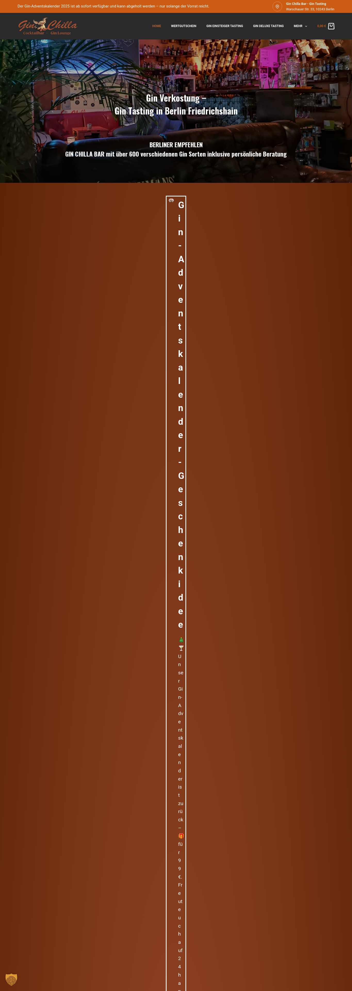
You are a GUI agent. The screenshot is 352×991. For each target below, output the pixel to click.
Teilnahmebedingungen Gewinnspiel (209, 959)
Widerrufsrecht (113, 959)
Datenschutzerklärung (74, 959)
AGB (21, 959)
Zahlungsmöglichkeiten (154, 959)
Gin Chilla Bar (57, 550)
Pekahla (279, 529)
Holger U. (207, 529)
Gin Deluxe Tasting (268, 26)
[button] (11, 979)
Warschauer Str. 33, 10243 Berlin (310, 9)
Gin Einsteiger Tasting (224, 26)
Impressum (39, 959)
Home (156, 26)
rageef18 (132, 529)
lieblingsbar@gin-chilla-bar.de (254, 322)
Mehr (301, 26)
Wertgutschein (184, 26)
